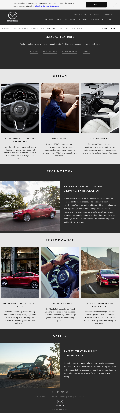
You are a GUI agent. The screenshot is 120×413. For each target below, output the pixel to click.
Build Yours (108, 28)
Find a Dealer (80, 14)
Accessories (78, 28)
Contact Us (108, 14)
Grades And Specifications (29, 28)
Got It (96, 5)
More (110, 19)
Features (52, 28)
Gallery (64, 28)
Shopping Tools (66, 19)
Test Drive (94, 14)
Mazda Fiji (97, 19)
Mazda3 (6, 28)
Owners (83, 19)
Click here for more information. (47, 6)
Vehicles (48, 19)
